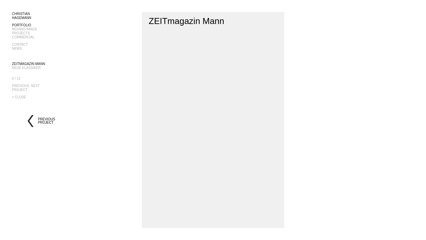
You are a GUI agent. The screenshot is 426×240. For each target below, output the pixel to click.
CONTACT (20, 44)
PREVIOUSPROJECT (20, 88)
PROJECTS (21, 33)
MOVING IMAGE (24, 29)
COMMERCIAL (23, 37)
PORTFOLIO (21, 25)
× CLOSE (19, 97)
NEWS (17, 48)
